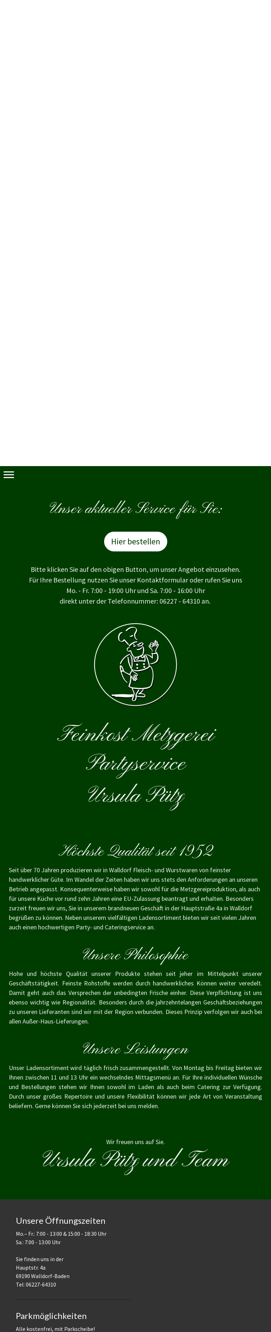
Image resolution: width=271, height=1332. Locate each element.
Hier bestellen (135, 541)
